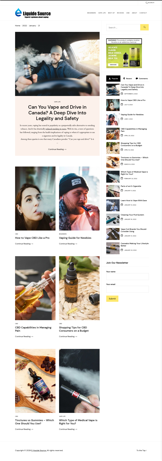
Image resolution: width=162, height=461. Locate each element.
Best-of (111, 13)
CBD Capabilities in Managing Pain (134, 130)
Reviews (120, 13)
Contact (143, 13)
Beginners (91, 13)
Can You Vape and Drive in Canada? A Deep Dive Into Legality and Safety (132, 87)
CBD (128, 13)
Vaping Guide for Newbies (132, 114)
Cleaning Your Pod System (132, 215)
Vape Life (102, 13)
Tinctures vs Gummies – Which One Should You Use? (134, 158)
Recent (127, 78)
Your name (127, 275)
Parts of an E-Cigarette (131, 186)
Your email (127, 288)
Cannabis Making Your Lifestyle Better (135, 244)
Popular (113, 78)
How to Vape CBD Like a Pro (133, 100)
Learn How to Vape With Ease (134, 200)
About (134, 13)
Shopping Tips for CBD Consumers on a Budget (131, 144)
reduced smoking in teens (56, 129)
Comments (142, 78)
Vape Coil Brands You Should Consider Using (133, 230)
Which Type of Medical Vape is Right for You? (134, 173)
